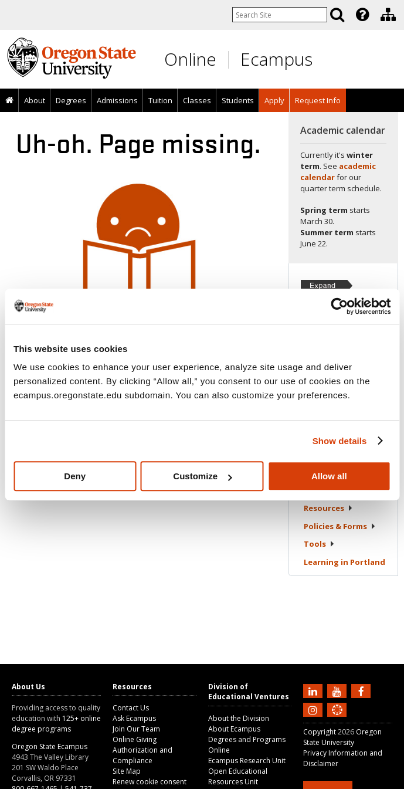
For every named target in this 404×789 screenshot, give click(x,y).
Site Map (127, 771)
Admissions (117, 100)
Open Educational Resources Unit (237, 776)
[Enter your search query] (279, 14)
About (34, 100)
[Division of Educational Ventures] (388, 14)
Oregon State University (342, 737)
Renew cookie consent (149, 782)
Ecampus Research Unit (247, 761)
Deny (75, 476)
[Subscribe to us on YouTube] (338, 690)
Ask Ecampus (134, 718)
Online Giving (135, 739)
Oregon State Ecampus (49, 746)
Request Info (318, 100)
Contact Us (131, 708)
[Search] (337, 14)
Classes (197, 100)
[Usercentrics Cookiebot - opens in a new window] (339, 306)
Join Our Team (136, 729)
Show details (340, 441)
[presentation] (361, 14)
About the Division (238, 718)
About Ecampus (234, 729)
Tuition (160, 100)
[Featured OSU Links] (362, 14)
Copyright (319, 732)
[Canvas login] (337, 719)
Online (190, 59)
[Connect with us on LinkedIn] (314, 690)
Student (328, 503)
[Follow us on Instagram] (314, 709)
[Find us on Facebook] (362, 690)
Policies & (340, 526)
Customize (202, 476)
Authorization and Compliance (142, 755)
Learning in (344, 562)
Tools (319, 544)
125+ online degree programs (56, 723)
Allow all (329, 476)
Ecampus (276, 59)
